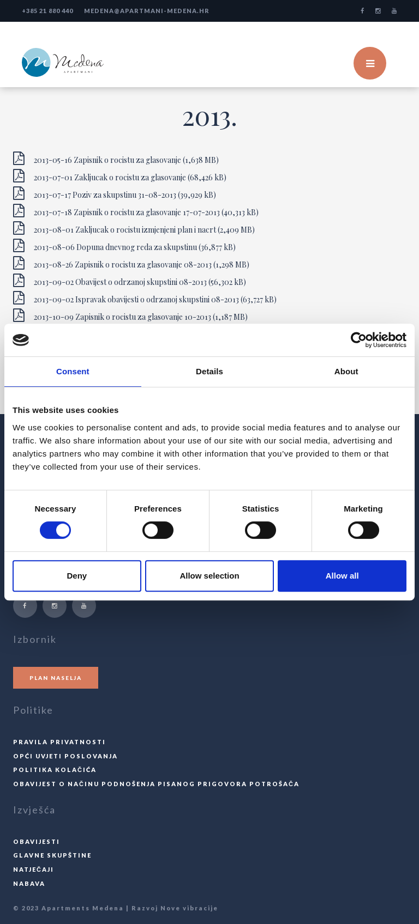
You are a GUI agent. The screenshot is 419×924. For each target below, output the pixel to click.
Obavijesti (36, 841)
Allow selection (209, 575)
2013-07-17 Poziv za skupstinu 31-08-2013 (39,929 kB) (114, 193)
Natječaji (33, 869)
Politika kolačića (55, 769)
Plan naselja (55, 677)
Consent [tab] (72, 371)
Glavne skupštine (52, 855)
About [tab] (346, 371)
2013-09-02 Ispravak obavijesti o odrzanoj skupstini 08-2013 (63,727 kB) (145, 298)
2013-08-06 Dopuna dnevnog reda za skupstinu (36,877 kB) (124, 245)
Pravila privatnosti (59, 741)
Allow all (342, 575)
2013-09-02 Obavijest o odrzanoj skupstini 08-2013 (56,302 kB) (129, 280)
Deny (77, 575)
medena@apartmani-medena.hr (147, 10)
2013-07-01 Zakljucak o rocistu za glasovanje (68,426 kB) (119, 176)
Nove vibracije (189, 907)
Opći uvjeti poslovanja (65, 755)
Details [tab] (209, 371)
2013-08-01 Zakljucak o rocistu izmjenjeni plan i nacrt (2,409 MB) (134, 228)
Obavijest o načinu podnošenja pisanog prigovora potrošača (156, 783)
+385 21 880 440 (47, 10)
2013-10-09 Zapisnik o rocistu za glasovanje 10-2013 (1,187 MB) (130, 315)
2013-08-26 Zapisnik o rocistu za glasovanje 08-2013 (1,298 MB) (131, 263)
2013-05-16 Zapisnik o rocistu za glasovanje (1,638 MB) (116, 158)
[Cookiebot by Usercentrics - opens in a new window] (358, 340)
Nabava (29, 883)
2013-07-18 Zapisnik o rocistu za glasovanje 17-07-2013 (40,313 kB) (136, 210)
